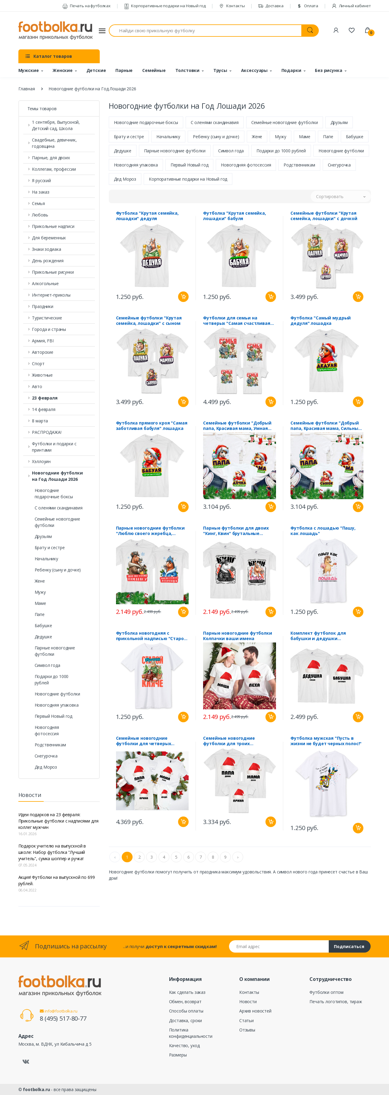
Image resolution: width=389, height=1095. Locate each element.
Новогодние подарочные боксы (54, 493)
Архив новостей (255, 1011)
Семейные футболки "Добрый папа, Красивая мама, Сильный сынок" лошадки (325, 426)
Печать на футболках (86, 5)
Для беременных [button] (49, 238)
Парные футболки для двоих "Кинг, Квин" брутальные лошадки (235, 531)
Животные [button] (42, 375)
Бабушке (43, 625)
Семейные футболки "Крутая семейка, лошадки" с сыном (149, 321)
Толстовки (187, 70)
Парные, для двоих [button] (51, 157)
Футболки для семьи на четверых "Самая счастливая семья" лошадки (236, 321)
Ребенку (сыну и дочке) (58, 570)
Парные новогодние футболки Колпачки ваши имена (237, 636)
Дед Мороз (46, 767)
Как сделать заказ (187, 992)
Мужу (40, 592)
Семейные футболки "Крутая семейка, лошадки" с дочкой (323, 216)
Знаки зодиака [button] (46, 249)
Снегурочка (46, 756)
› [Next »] (237, 857)
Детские (96, 70)
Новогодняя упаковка (57, 705)
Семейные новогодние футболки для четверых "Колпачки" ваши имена (143, 741)
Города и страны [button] (49, 329)
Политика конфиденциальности (190, 1033)
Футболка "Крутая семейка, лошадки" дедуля (147, 216)
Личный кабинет (351, 5)
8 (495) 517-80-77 (63, 1018)
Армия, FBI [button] (43, 341)
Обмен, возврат (185, 1001)
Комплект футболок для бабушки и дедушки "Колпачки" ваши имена (318, 636)
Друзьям (43, 536)
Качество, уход (184, 1045)
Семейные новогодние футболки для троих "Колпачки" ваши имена (230, 741)
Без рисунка (328, 70)
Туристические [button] (47, 318)
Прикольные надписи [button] (53, 226)
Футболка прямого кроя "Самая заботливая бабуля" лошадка (151, 426)
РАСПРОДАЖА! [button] (46, 432)
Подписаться (349, 946)
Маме (40, 603)
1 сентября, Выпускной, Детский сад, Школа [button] (56, 125)
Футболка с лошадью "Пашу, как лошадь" (322, 531)
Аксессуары (254, 70)
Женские (62, 70)
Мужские (28, 70)
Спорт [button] (38, 363)
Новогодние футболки (57, 694)
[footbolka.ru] (55, 30)
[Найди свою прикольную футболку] (205, 30)
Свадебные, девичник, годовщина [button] (54, 143)
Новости (248, 1001)
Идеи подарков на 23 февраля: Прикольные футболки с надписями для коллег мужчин (58, 821)
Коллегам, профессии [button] (54, 169)
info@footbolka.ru (58, 1011)
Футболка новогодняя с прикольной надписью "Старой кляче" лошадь (151, 636)
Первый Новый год (54, 716)
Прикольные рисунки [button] (53, 272)
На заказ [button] (40, 192)
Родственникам (50, 745)
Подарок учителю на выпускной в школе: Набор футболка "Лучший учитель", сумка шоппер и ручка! (52, 852)
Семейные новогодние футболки (57, 522)
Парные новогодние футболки (55, 651)
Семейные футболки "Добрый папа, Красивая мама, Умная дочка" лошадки (237, 426)
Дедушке (43, 636)
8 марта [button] (40, 421)
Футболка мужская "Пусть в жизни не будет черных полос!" (326, 741)
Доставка (271, 5)
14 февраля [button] (43, 409)
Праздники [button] (42, 306)
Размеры (178, 1055)
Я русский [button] (41, 180)
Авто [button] (37, 386)
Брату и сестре (50, 547)
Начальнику (46, 558)
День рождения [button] (47, 260)
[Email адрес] (279, 946)
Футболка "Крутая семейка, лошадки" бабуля (234, 216)
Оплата (307, 5)
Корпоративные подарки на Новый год (165, 5)
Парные (124, 70)
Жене (40, 581)
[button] (59, 397)
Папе (40, 614)
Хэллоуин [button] (41, 461)
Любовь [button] (40, 215)
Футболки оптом (326, 992)
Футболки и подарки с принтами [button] (54, 447)
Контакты (232, 5)
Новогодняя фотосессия (47, 730)
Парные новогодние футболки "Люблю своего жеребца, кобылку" (150, 531)
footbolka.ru (36, 1089)
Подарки (291, 70)
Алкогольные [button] (45, 283)
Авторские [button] (42, 352)
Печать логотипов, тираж (335, 1001)
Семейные (154, 70)
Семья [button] (38, 203)
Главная (26, 89)
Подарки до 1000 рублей (52, 679)
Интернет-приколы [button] (51, 295)
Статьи (246, 1020)
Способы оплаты (186, 1011)
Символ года (47, 665)
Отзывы (247, 1030)
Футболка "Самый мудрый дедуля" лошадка (320, 321)
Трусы (220, 70)
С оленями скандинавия (59, 508)
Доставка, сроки (185, 1020)
